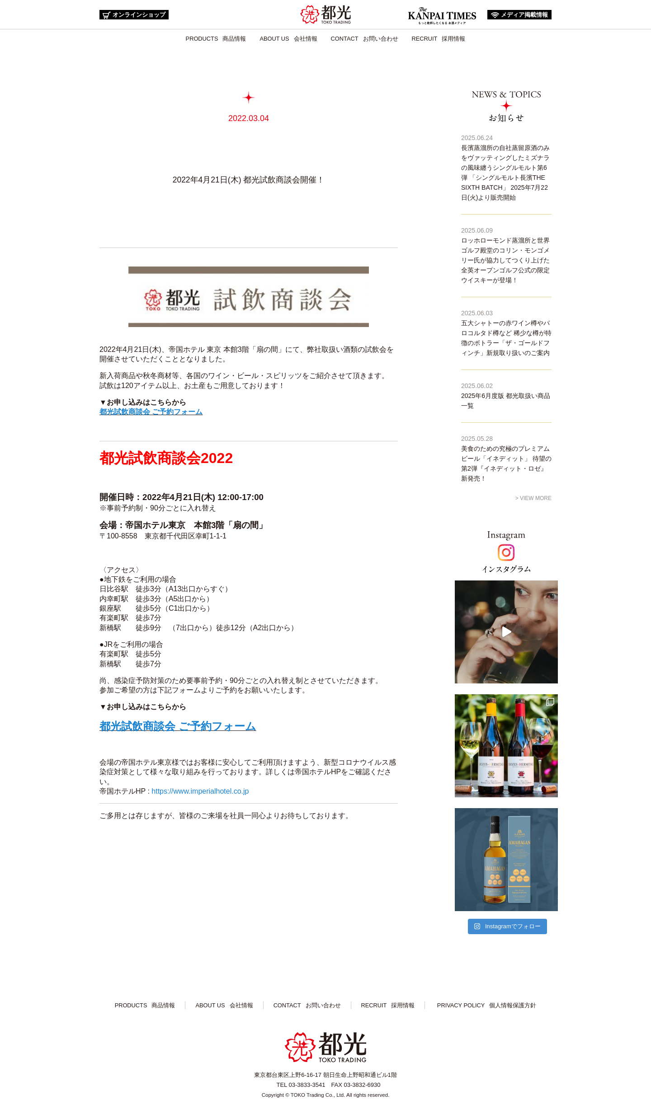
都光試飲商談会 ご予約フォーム (151, 412)
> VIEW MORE (533, 498)
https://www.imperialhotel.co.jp (200, 791)
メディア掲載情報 (519, 14)
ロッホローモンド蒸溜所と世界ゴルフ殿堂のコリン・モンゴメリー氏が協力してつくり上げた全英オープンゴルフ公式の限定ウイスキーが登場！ (505, 260)
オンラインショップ (134, 15)
